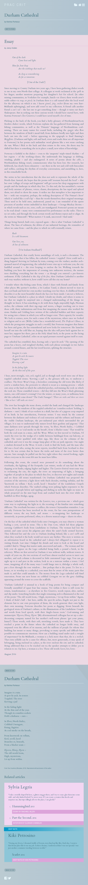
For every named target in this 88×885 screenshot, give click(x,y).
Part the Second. (22, 818)
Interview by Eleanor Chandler (27, 823)
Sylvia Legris (20, 787)
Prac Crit (15, 5)
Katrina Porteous (13, 22)
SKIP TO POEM (10, 29)
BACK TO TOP (10, 670)
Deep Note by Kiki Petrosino (25, 860)
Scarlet (16, 855)
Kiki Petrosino (21, 835)
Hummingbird (21, 806)
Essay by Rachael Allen (24, 812)
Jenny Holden (12, 48)
